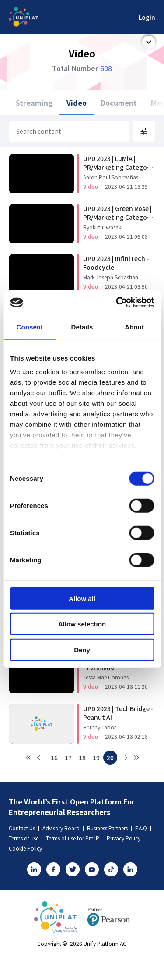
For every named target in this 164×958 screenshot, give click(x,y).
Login (147, 17)
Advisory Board (63, 828)
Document (119, 102)
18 (82, 757)
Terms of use (25, 838)
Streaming (34, 102)
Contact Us (24, 828)
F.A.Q (143, 828)
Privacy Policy (125, 838)
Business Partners (109, 828)
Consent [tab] (29, 326)
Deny (82, 649)
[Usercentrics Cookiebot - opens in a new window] (117, 302)
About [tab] (134, 326)
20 (110, 757)
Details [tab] (82, 326)
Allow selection (82, 624)
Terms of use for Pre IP (74, 838)
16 (54, 757)
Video (76, 102)
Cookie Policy (25, 848)
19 (96, 757)
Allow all (82, 598)
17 (68, 757)
